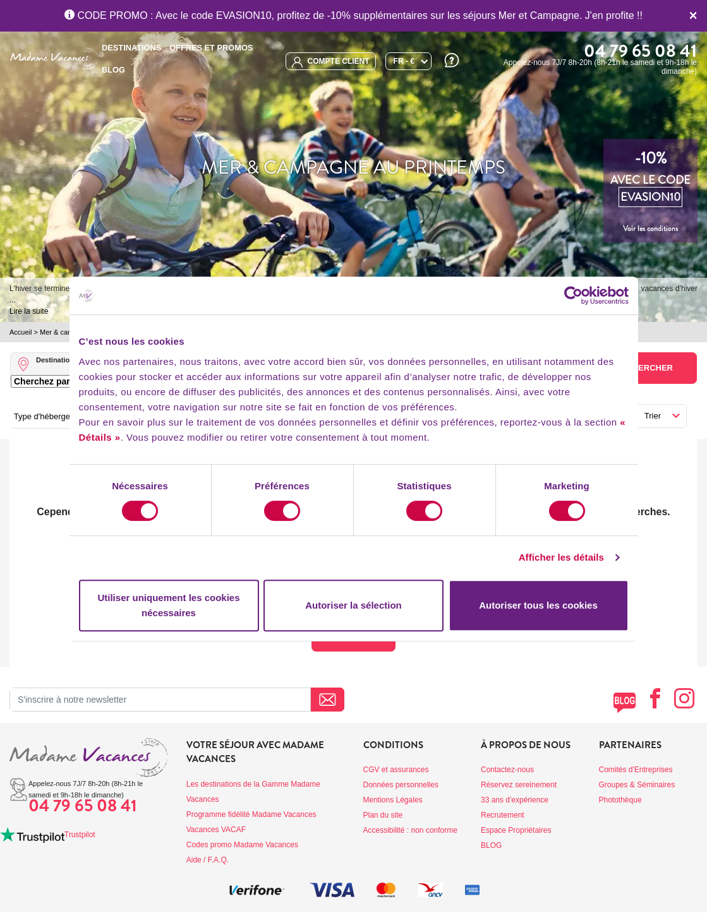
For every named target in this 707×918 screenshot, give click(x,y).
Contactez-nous (507, 769)
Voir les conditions (650, 228)
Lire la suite (28, 311)
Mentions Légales (393, 800)
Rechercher (644, 368)
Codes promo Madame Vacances (242, 844)
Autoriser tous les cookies (538, 605)
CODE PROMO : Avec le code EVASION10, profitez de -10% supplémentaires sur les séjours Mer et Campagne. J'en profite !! (353, 15)
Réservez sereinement (519, 784)
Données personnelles (400, 784)
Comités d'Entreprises (636, 769)
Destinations (131, 47)
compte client (330, 62)
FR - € (404, 61)
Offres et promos (211, 47)
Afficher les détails (561, 557)
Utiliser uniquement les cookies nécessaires (168, 605)
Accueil (20, 332)
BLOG (113, 70)
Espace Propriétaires (516, 830)
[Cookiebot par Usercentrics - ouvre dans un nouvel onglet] (573, 295)
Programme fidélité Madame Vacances (251, 814)
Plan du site (383, 815)
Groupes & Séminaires (637, 784)
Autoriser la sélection (353, 605)
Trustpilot (79, 834)
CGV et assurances (396, 769)
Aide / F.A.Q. (207, 859)
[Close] (693, 15)
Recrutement (502, 815)
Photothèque (620, 800)
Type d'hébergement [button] (51, 416)
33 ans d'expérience (514, 800)
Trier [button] (652, 415)
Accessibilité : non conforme (410, 830)
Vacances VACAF (216, 829)
